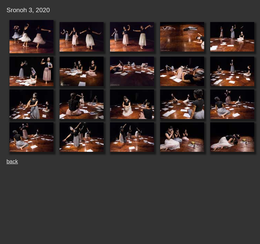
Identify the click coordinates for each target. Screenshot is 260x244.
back (12, 161)
